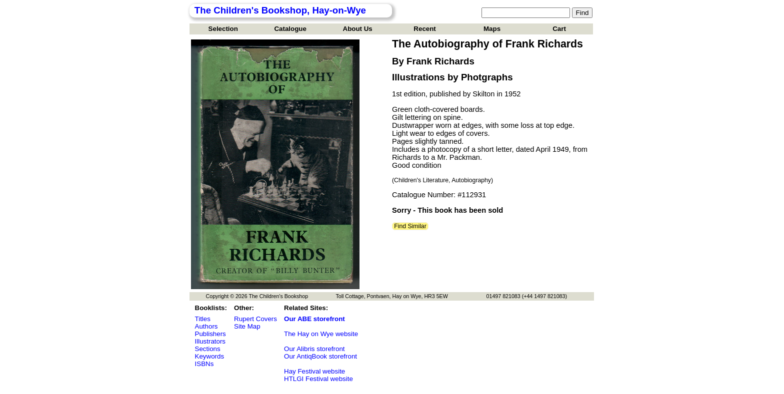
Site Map (247, 326)
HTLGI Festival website (318, 379)
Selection (223, 28)
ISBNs (204, 364)
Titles (202, 319)
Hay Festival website (314, 371)
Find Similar (410, 226)
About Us (357, 28)
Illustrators (210, 341)
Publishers (210, 334)
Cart (559, 28)
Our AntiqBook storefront (320, 356)
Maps (492, 28)
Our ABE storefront (314, 319)
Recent (425, 28)
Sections (207, 349)
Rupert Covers (255, 319)
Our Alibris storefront (314, 349)
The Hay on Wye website (321, 334)
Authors (206, 326)
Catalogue (290, 28)
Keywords (209, 356)
